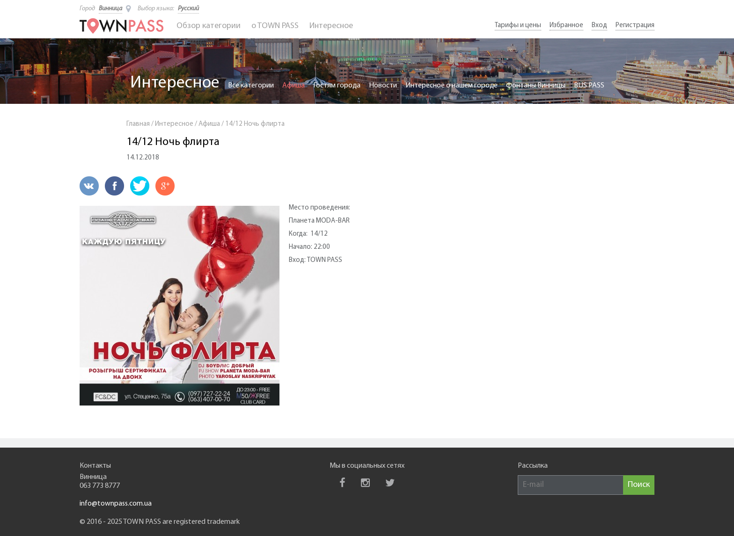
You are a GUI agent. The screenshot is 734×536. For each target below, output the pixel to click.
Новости (383, 85)
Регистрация (635, 25)
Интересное (331, 26)
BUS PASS (589, 85)
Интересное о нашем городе (451, 85)
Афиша (293, 85)
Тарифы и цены (518, 25)
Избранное (566, 25)
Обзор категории (208, 26)
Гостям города (336, 85)
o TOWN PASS (275, 26)
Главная (138, 124)
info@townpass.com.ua (116, 503)
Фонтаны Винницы (535, 85)
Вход (599, 25)
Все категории (251, 85)
